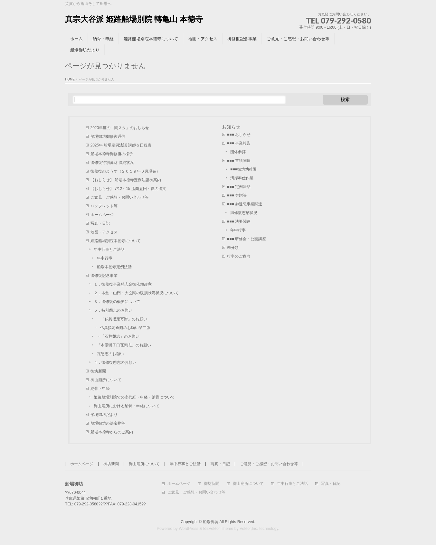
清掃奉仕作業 (241, 178)
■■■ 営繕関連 (239, 160)
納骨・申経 (100, 388)
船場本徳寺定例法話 (114, 267)
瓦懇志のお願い (110, 354)
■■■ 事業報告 (239, 143)
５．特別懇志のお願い (113, 310)
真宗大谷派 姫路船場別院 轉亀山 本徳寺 (134, 19)
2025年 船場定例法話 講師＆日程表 (120, 145)
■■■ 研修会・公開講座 (246, 239)
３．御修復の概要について (117, 301)
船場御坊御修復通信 (107, 136)
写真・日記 (100, 223)
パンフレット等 (104, 206)
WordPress (188, 528)
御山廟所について (105, 380)
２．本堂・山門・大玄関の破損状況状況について (136, 293)
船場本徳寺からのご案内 (111, 432)
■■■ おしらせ (239, 134)
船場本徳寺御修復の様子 (111, 154)
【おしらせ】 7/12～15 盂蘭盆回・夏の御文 (128, 188)
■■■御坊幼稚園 (243, 169)
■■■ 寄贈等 (237, 195)
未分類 (233, 247)
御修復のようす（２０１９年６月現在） (125, 171)
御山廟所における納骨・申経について (126, 406)
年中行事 (104, 258)
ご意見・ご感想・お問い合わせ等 (119, 197)
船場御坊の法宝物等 (107, 423)
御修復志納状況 (243, 213)
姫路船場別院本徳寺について (115, 241)
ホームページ (102, 214)
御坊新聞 (98, 371)
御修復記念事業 (104, 275)
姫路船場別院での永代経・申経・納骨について (134, 397)
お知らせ (231, 126)
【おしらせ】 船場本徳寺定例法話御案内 (125, 180)
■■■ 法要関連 (239, 221)
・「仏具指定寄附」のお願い (122, 319)
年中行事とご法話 (109, 249)
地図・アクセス (104, 232)
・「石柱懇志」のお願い (118, 336)
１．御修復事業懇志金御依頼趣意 (123, 284)
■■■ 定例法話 (239, 186)
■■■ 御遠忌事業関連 (244, 204)
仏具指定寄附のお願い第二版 (125, 327)
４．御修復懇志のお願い (115, 362)
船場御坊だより (104, 414)
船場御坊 (210, 522)
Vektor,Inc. (249, 528)
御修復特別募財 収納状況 (112, 162)
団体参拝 (238, 152)
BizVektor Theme (218, 528)
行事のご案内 (238, 256)
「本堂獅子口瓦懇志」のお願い (124, 345)
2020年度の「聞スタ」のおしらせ (119, 128)
